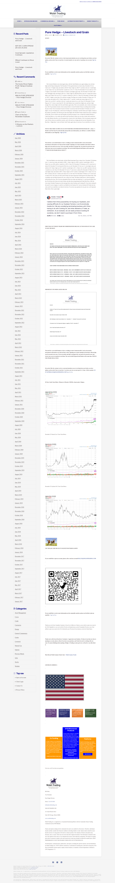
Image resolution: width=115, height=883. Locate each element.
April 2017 (18, 589)
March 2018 (18, 544)
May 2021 (18, 388)
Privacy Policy (19, 690)
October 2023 (19, 269)
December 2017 (19, 556)
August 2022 (18, 327)
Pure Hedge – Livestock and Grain (23, 39)
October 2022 (19, 318)
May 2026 (18, 142)
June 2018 (18, 532)
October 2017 (19, 564)
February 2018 (19, 548)
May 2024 (18, 240)
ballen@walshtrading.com (51, 805)
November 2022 (19, 314)
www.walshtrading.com (50, 818)
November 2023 (19, 265)
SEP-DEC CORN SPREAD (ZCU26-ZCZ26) (24, 47)
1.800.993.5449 (50, 866)
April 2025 (18, 195)
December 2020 (19, 409)
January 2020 (19, 454)
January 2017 (19, 601)
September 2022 (19, 322)
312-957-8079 (51, 801)
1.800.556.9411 (32, 869)
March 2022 (18, 347)
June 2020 (18, 433)
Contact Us (18, 686)
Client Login (19, 681)
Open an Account (20, 677)
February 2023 (19, 302)
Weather (17, 666)
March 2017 (18, 593)
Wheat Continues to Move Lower (24, 61)
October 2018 (19, 515)
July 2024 (18, 232)
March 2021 (18, 396)
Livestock (18, 641)
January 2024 (19, 257)
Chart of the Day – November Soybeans (22, 115)
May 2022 (18, 339)
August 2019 (18, 474)
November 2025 (19, 167)
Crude (16, 621)
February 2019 (19, 499)
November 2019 (19, 462)
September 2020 (19, 421)
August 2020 (18, 425)
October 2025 (19, 171)
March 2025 (18, 199)
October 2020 (19, 417)
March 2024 (18, 249)
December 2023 (19, 261)
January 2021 (19, 404)
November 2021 (19, 364)
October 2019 (19, 466)
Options (17, 650)
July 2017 (18, 577)
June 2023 (18, 286)
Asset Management (20, 613)
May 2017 (18, 585)
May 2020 (18, 437)
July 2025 (18, 183)
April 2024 (18, 245)
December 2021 (19, 359)
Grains (17, 637)
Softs (16, 658)
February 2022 (19, 351)
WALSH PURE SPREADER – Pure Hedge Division (24, 96)
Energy (17, 629)
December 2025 (19, 162)
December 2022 (19, 310)
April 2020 (18, 441)
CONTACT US (90, 1)
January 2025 (19, 208)
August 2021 (18, 376)
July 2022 (18, 331)
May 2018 (18, 536)
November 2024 (19, 216)
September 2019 (19, 470)
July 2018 (18, 528)
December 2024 (19, 212)
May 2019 (18, 487)
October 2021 (19, 368)
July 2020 (18, 429)
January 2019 (19, 503)
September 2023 (19, 273)
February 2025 (19, 204)
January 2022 (19, 355)
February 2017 (19, 597)
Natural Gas (18, 646)
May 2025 (18, 191)
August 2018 (18, 523)
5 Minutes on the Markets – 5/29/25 (24, 125)
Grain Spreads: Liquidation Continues (24, 54)
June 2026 (18, 138)
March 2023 (18, 298)
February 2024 (19, 253)
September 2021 (19, 372)
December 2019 (19, 458)
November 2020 (19, 413)
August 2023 (18, 277)
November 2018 (19, 511)
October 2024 (19, 220)
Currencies (18, 625)
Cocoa (17, 617)
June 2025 (18, 187)
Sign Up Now (53, 74)
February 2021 (19, 400)
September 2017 (19, 569)
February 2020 (19, 450)
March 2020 (18, 445)
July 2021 (18, 380)
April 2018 (18, 540)
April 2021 (18, 392)
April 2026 (18, 146)
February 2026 (19, 154)
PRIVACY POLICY (83, 1)
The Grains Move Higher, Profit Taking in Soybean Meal (24, 86)
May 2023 (18, 290)
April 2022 (18, 343)
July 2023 (18, 281)
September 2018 (19, 519)
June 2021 (18, 384)
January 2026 (19, 158)
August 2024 (18, 228)
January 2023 (19, 306)
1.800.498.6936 (33, 868)
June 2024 (18, 236)
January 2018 (19, 552)
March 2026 (18, 150)
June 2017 (18, 581)
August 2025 (18, 179)
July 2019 (18, 478)
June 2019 (18, 482)
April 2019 (18, 491)
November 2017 (19, 560)
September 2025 (19, 175)
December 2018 (19, 507)
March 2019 (18, 495)
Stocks (17, 662)
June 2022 (18, 335)
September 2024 (19, 224)
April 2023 (18, 294)
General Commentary (69, 35)
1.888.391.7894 (34, 867)
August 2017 (18, 573)
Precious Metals (19, 654)
